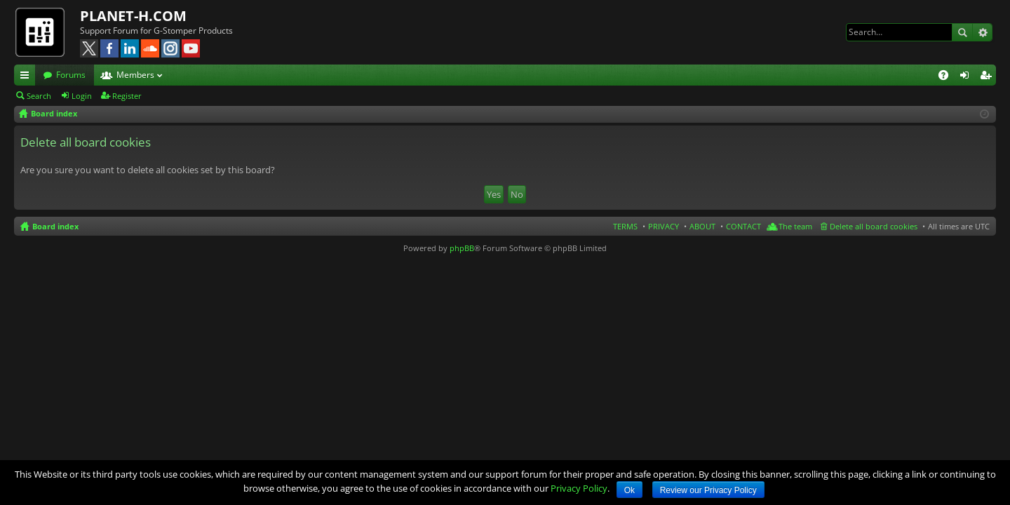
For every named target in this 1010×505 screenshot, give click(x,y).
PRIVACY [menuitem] (663, 226)
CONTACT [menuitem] (743, 226)
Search (962, 32)
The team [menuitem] (795, 226)
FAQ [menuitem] (948, 77)
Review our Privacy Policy (708, 490)
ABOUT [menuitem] (702, 226)
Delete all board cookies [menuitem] (873, 226)
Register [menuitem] (988, 77)
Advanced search (982, 32)
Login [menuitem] (967, 77)
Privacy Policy (579, 488)
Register (127, 95)
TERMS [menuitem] (625, 226)
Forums (71, 75)
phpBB (462, 248)
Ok (629, 490)
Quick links (27, 77)
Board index (55, 226)
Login (82, 95)
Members (135, 75)
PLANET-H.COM (133, 15)
